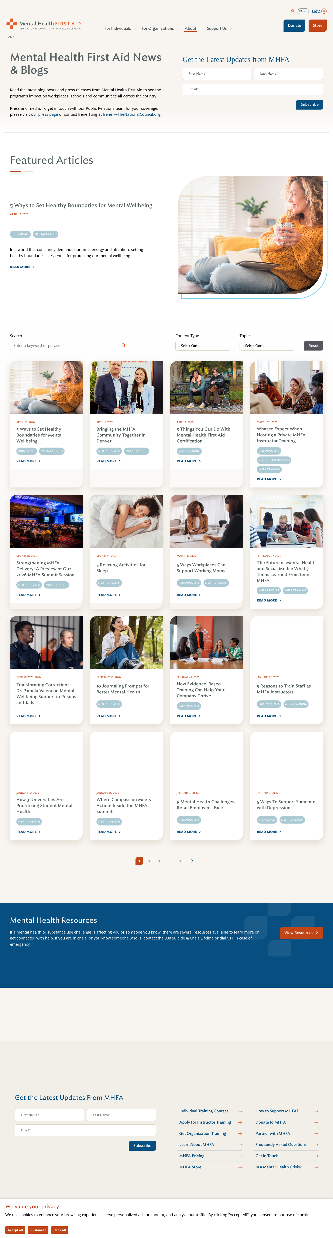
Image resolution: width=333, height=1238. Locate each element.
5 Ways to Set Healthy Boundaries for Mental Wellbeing (39, 435)
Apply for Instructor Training (205, 1122)
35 (181, 861)
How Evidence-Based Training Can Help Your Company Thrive (200, 690)
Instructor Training (274, 460)
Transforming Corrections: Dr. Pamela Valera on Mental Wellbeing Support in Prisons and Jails (46, 694)
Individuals (26, 451)
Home (10, 37)
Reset (313, 345)
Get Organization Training (202, 1133)
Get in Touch (266, 1155)
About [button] (191, 28)
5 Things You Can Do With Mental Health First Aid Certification (203, 435)
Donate (294, 25)
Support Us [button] (217, 28)
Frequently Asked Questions (281, 1144)
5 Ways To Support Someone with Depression (286, 805)
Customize (38, 1230)
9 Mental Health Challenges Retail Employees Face (205, 805)
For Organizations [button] (158, 28)
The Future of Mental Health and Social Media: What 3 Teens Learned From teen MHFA (286, 571)
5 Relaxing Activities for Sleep (120, 568)
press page (48, 114)
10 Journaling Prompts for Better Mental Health (122, 689)
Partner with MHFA (272, 1133)
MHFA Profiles (268, 590)
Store (317, 25)
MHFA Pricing (191, 1155)
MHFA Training (136, 451)
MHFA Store (190, 1167)
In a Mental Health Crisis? (278, 1167)
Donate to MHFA (270, 1122)
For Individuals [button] (117, 28)
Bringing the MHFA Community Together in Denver (121, 435)
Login (316, 11)
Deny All (60, 1230)
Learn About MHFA (196, 1144)
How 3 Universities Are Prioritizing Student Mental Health (44, 805)
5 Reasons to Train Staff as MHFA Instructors (284, 689)
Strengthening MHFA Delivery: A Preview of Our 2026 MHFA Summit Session (45, 569)
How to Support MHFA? (277, 1111)
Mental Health (52, 451)
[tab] (15, 171)
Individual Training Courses (204, 1111)
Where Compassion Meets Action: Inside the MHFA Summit (123, 805)
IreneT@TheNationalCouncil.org (131, 114)
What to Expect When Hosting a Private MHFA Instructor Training (281, 435)
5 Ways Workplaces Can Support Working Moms (201, 568)
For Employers (269, 450)
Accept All (15, 1230)
